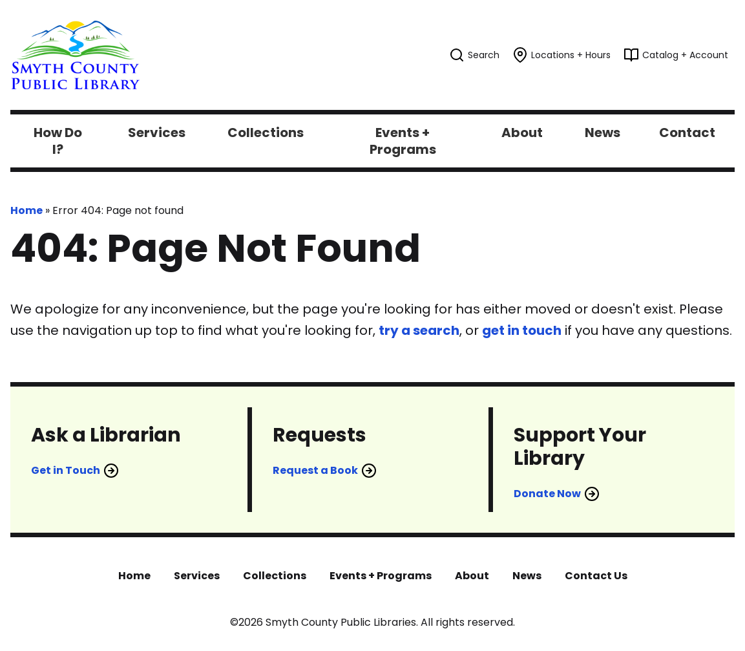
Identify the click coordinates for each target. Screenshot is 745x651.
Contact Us (596, 575)
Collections (274, 575)
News (526, 575)
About (472, 575)
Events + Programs (381, 575)
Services (197, 575)
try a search (419, 330)
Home (26, 210)
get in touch (521, 330)
